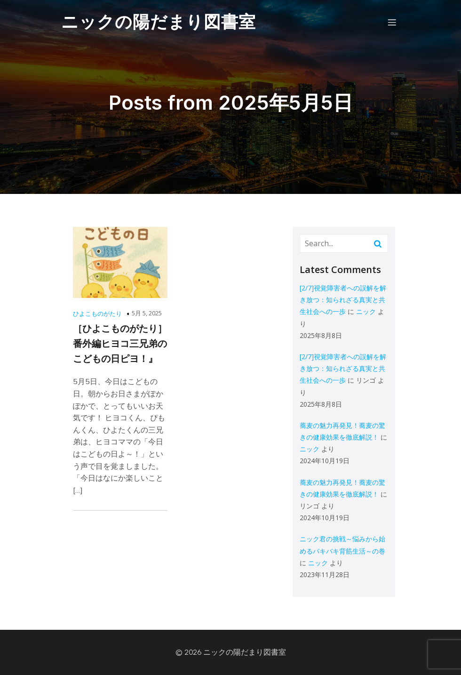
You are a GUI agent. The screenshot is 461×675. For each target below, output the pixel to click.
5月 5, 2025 (147, 313)
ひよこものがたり (97, 313)
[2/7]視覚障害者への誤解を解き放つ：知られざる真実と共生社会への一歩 (343, 299)
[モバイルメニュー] (392, 22)
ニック (366, 311)
